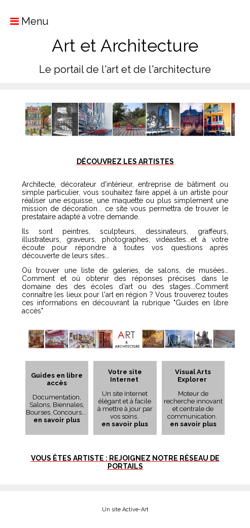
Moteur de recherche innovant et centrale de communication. (193, 405)
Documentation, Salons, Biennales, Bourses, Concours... (57, 404)
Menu (24, 21)
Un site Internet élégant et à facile (124, 397)
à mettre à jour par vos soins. (125, 412)
